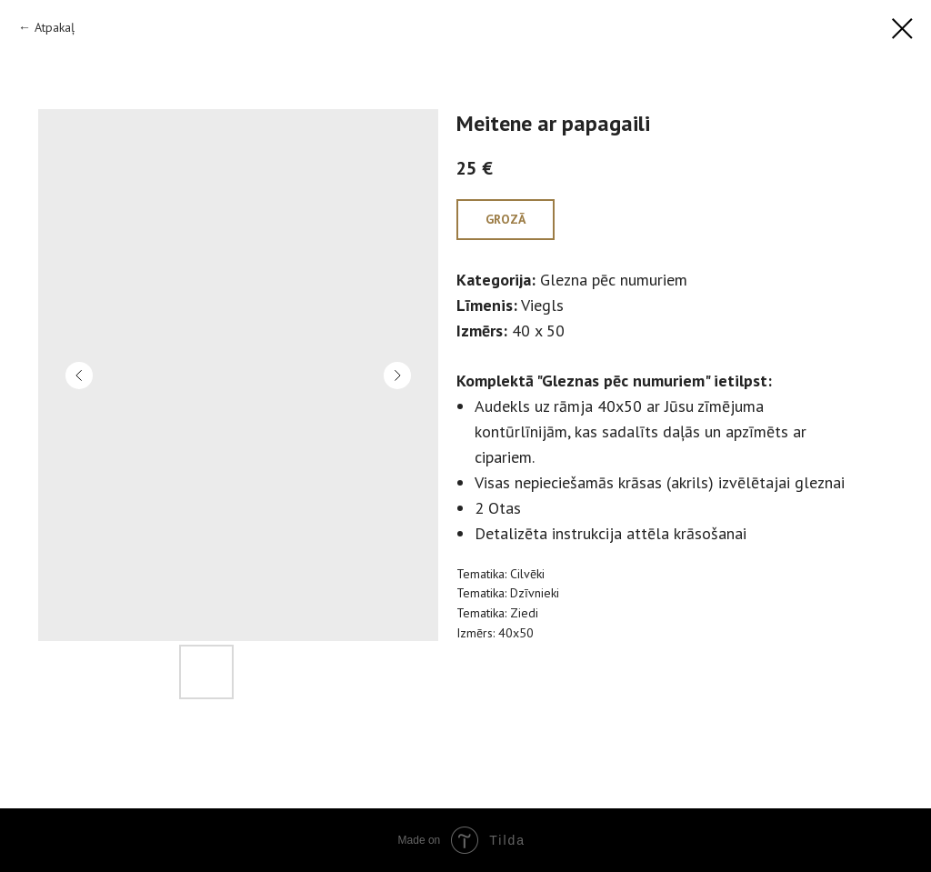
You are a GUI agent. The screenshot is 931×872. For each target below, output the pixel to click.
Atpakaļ (55, 27)
